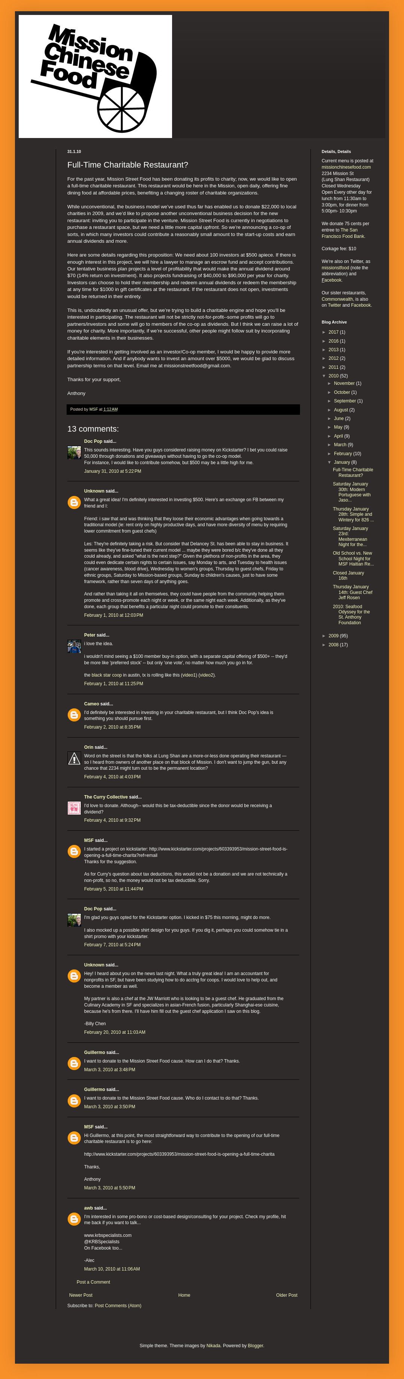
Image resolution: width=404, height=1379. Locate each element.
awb (88, 1208)
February (343, 453)
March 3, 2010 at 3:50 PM (109, 1106)
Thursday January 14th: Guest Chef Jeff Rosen (353, 592)
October (342, 392)
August (341, 410)
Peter (89, 635)
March (341, 444)
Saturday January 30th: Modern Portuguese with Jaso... (352, 492)
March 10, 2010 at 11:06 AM (112, 1269)
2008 (334, 644)
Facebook (361, 305)
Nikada (213, 1345)
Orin (89, 747)
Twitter (334, 305)
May (339, 427)
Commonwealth (337, 299)
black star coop (107, 675)
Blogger (255, 1345)
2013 (334, 349)
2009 (334, 635)
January (342, 462)
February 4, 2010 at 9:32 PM (112, 820)
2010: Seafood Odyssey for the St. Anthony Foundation (351, 614)
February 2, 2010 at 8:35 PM (112, 727)
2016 (334, 341)
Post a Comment (93, 1282)
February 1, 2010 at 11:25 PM (113, 683)
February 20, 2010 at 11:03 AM (115, 1032)
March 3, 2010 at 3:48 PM (109, 1069)
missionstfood (335, 267)
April (339, 436)
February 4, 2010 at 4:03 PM (112, 776)
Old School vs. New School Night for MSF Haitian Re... (353, 559)
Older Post (286, 1295)
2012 (334, 358)
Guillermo (94, 1052)
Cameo (91, 704)
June (339, 418)
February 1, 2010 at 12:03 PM (113, 615)
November (345, 383)
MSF (89, 840)
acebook (332, 280)
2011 (334, 367)
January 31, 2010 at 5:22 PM (112, 471)
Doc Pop (93, 441)
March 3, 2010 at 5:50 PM (109, 1187)
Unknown (94, 491)
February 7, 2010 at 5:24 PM (112, 944)
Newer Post (80, 1295)
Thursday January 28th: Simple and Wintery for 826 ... (353, 514)
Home (184, 1295)
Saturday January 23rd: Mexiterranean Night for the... (350, 536)
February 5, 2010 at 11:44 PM (113, 889)
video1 (189, 675)
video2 (206, 675)
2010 (334, 376)
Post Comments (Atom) (118, 1305)
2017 (334, 332)
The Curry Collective (106, 797)
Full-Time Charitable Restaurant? (353, 472)
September (345, 401)
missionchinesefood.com (346, 167)
